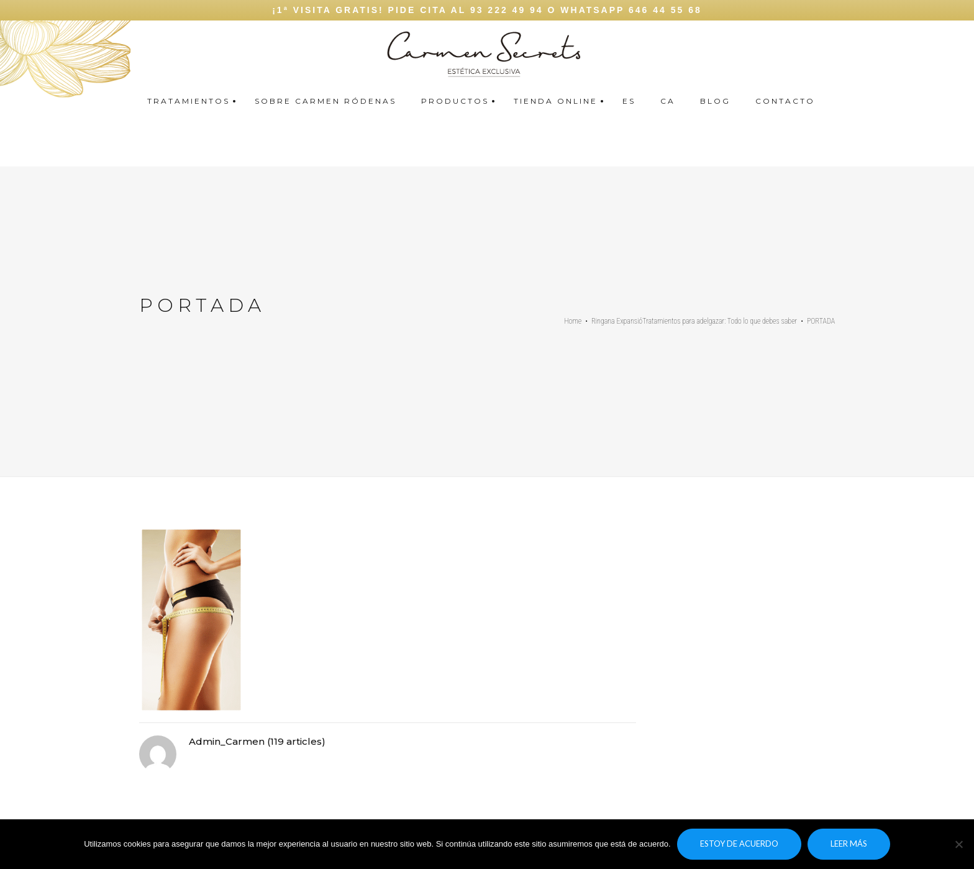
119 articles (296, 741)
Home (572, 321)
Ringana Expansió (616, 321)
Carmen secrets (960, 49)
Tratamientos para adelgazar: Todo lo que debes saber (719, 321)
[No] (958, 844)
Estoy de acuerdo (739, 844)
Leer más (849, 844)
